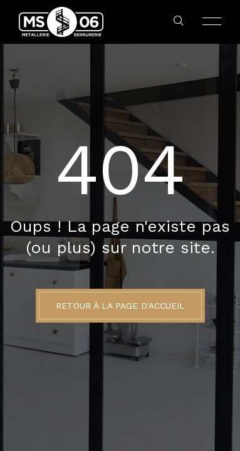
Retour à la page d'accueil (120, 306)
